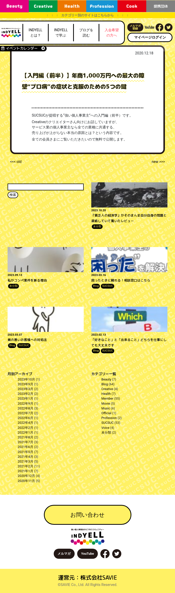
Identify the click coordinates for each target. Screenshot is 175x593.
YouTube (87, 553)
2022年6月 (25, 418)
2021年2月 (25, 466)
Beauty (106, 379)
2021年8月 (25, 437)
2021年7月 (25, 442)
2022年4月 (25, 423)
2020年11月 (26, 481)
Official (106, 413)
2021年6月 (25, 447)
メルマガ (64, 553)
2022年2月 (25, 428)
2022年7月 (25, 413)
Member (107, 398)
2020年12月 (26, 476)
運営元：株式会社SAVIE (87, 577)
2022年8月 (25, 408)
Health (106, 394)
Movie (105, 403)
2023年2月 (25, 394)
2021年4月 (25, 457)
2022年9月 (25, 403)
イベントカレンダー (23, 48)
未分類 (97, 226)
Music (105, 408)
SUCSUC (107, 286)
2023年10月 (26, 379)
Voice (105, 428)
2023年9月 (25, 384)
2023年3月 (25, 389)
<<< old (15, 162)
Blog (96, 286)
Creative (107, 389)
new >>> (158, 162)
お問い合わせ (87, 514)
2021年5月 (25, 452)
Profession (109, 418)
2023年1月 (25, 398)
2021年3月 (25, 461)
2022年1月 (25, 432)
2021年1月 (25, 471)
